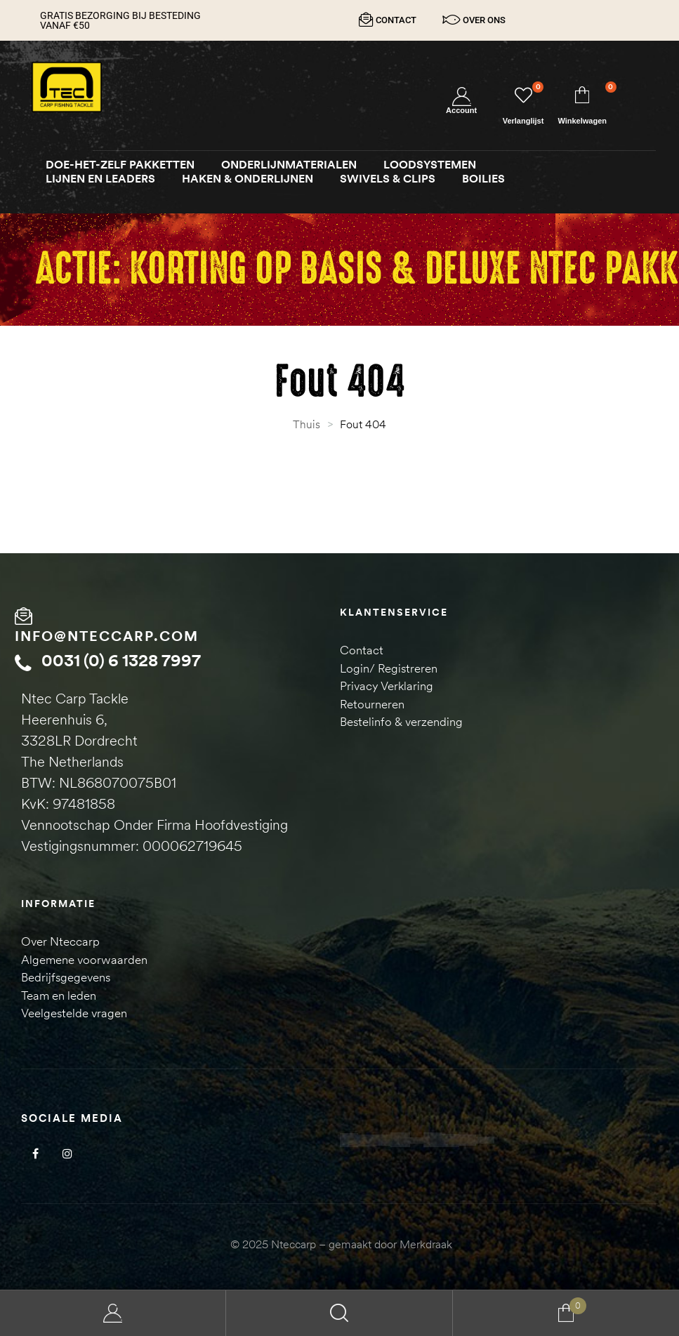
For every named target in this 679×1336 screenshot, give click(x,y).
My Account (113, 1313)
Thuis (306, 424)
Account (461, 110)
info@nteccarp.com (107, 635)
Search (339, 1313)
